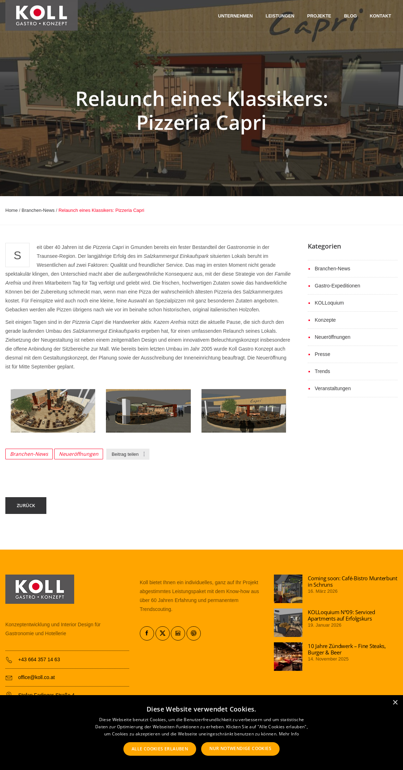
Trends (322, 371)
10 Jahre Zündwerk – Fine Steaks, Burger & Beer (347, 649)
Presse (323, 354)
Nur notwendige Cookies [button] (240, 748)
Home (11, 210)
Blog (350, 16)
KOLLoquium (329, 303)
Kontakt (380, 16)
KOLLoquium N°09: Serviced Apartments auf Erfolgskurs (341, 615)
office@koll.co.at (36, 677)
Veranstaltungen (333, 388)
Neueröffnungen (78, 453)
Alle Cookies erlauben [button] (160, 749)
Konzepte (325, 320)
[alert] (201, 732)
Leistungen (280, 16)
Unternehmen (235, 16)
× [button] (395, 702)
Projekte (319, 16)
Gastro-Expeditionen (338, 286)
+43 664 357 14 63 (39, 659)
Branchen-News (38, 210)
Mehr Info (289, 734)
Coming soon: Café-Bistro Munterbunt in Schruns (352, 581)
